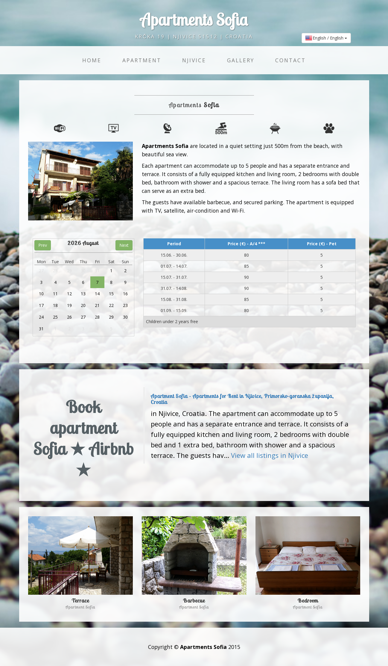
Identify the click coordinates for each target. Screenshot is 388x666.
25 (55, 317)
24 (41, 317)
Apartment (141, 60)
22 (111, 305)
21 (97, 305)
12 (69, 293)
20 (83, 305)
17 (41, 305)
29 (69, 270)
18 (55, 305)
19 (69, 305)
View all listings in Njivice (269, 455)
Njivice (194, 60)
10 (41, 293)
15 (111, 293)
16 (125, 293)
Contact (290, 60)
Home (91, 60)
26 (69, 317)
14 (97, 293)
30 (83, 270)
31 (97, 270)
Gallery (240, 60)
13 (83, 293)
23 (125, 305)
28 (55, 270)
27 (41, 270)
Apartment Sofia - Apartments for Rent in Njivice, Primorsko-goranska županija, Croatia (242, 399)
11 (55, 293)
